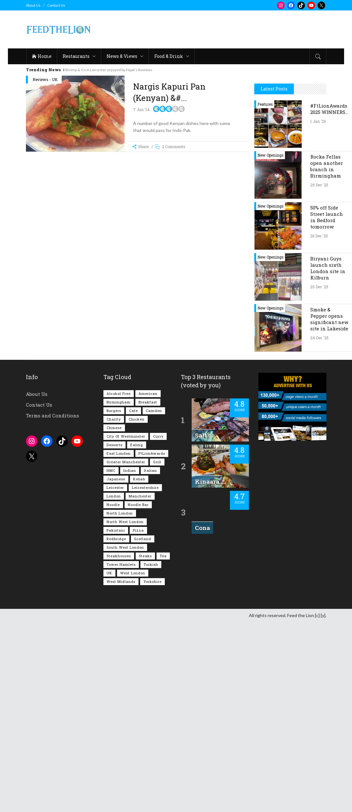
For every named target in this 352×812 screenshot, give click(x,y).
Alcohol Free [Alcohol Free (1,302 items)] (119, 583)
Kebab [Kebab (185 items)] (139, 668)
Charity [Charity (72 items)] (114, 609)
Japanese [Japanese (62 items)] (116, 668)
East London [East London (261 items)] (119, 643)
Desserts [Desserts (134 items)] (114, 634)
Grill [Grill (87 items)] (157, 651)
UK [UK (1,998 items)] (109, 762)
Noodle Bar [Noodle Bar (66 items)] (138, 694)
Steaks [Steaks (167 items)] (145, 745)
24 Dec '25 (319, 527)
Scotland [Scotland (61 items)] (142, 728)
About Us (33, 5)
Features (265, 294)
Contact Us (56, 5)
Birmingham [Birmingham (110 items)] (119, 592)
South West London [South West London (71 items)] (125, 737)
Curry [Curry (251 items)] (158, 626)
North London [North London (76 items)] (120, 703)
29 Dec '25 (319, 374)
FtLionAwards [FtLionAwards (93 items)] (152, 643)
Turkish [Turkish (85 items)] (151, 754)
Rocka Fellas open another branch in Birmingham (326, 356)
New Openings (270, 344)
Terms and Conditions (52, 605)
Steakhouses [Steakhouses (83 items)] (119, 745)
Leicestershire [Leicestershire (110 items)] (145, 677)
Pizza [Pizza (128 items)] (138, 720)
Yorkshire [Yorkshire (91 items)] (152, 771)
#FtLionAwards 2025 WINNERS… (329, 298)
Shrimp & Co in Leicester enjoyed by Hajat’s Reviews (108, 69)
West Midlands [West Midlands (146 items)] (121, 771)
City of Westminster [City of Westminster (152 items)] (126, 626)
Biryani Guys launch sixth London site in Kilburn (327, 458)
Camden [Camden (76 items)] (154, 600)
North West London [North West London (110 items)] (125, 711)
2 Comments (173, 146)
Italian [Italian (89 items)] (150, 660)
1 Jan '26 (318, 311)
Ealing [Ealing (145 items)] (136, 634)
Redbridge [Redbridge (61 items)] (116, 728)
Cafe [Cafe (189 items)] (133, 600)
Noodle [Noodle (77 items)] (113, 694)
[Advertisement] (211, 29)
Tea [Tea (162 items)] (163, 745)
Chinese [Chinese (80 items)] (114, 617)
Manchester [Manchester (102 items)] (140, 686)
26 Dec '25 (319, 425)
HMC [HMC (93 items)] (111, 660)
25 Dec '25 (319, 476)
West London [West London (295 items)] (132, 762)
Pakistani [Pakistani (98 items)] (116, 720)
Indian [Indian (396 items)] (129, 660)
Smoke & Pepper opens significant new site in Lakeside (329, 509)
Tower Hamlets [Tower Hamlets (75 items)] (121, 754)
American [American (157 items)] (148, 583)
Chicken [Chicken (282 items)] (137, 609)
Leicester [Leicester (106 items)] (115, 677)
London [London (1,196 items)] (114, 686)
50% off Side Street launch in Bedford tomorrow (326, 407)
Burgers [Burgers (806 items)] (114, 600)
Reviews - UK (45, 79)
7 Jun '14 (141, 109)
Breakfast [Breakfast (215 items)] (148, 592)
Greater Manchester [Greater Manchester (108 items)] (126, 651)
